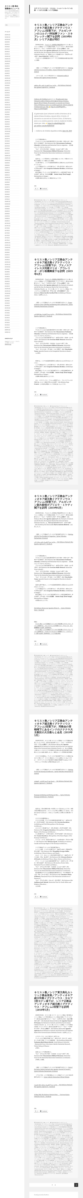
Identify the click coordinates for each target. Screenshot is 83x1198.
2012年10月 (7, 293)
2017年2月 (7, 238)
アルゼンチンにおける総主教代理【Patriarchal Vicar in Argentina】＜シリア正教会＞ (53, 411)
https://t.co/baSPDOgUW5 (56, 123)
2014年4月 (7, 279)
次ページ (76, 1185)
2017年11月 (7, 225)
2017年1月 (7, 240)
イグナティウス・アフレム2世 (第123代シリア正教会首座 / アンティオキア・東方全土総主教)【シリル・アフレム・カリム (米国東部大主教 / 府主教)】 (53, 218)
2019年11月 (7, 179)
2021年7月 (7, 138)
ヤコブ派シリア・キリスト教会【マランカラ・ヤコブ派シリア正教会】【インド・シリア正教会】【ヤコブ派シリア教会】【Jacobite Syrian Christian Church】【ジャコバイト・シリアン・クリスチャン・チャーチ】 (53, 963)
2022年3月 (7, 124)
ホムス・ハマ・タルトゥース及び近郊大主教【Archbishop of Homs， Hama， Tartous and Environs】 (53, 958)
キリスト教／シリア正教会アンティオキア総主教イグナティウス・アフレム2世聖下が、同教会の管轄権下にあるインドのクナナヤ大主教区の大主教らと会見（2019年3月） (53, 728)
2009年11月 (7, 332)
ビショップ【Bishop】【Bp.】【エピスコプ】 (47, 444)
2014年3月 (7, 281)
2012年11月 (7, 291)
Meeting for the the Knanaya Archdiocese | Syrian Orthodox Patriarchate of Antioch (53, 771)
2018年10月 (7, 204)
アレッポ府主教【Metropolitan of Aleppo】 (52, 416)
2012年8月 (7, 298)
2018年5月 (7, 211)
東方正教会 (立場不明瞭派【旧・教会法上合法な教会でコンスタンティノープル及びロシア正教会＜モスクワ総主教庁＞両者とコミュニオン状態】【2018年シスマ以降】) (53, 238)
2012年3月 (7, 303)
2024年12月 (7, 56)
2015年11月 (7, 264)
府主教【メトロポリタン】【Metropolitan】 (51, 236)
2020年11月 (7, 158)
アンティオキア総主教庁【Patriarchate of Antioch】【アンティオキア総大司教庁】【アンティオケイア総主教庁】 (53, 216)
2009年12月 (7, 329)
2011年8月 (7, 313)
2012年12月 (7, 288)
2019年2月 (7, 199)
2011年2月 (7, 325)
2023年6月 (7, 92)
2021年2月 (7, 150)
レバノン (51, 235)
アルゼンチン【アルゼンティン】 (41, 203)
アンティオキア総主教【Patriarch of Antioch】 (53, 212)
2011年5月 (7, 317)
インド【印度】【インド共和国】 (56, 925)
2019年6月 (7, 189)
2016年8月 (7, 252)
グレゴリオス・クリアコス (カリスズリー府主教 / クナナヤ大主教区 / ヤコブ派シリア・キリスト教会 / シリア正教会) (53, 940)
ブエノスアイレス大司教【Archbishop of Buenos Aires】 (53, 446)
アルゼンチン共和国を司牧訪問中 (54, 44)
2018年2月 (7, 218)
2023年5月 (7, 95)
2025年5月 (7, 44)
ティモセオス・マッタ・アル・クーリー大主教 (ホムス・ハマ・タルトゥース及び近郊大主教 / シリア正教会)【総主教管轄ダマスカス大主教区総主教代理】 (53, 954)
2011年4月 (7, 320)
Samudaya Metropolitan (64, 908)
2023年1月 (7, 102)
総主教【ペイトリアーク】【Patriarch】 (44, 245)
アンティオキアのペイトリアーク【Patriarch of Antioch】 (59, 208)
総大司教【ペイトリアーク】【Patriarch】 (52, 1173)
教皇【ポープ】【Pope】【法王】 (41, 471)
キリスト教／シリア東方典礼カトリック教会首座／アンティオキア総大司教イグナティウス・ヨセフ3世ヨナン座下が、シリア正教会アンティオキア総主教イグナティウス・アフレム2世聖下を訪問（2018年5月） (53, 1001)
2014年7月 (7, 274)
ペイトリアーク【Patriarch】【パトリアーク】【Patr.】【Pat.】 (55, 233)
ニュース (47, 200)
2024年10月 (7, 61)
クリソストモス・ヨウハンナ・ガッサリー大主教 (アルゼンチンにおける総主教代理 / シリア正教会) (53, 227)
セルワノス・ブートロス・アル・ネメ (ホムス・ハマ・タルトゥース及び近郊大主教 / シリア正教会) (53, 952)
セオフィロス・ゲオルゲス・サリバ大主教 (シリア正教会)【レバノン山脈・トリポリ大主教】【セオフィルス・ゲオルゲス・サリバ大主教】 (53, 951)
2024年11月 (7, 58)
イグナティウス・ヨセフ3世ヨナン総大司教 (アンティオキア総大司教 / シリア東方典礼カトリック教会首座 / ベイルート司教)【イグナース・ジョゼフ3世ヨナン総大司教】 (53, 1138)
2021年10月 (7, 131)
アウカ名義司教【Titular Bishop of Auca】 (43, 409)
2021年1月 (7, 153)
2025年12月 (7, 34)
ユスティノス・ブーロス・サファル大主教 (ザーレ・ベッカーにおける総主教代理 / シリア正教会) (53, 965)
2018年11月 (7, 201)
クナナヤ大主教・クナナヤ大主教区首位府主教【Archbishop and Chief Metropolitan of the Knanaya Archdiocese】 (51, 935)
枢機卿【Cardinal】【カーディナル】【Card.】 (57, 478)
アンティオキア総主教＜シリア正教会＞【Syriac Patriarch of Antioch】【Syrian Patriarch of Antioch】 (53, 213)
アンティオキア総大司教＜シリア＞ (57, 1134)
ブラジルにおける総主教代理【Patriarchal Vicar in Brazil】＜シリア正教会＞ (51, 447)
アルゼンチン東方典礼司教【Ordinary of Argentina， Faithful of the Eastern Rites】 (52, 412)
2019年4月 (7, 194)
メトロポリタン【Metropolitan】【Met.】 (50, 457)
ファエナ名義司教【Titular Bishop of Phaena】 (55, 1154)
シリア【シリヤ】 (57, 229)
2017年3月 (7, 235)
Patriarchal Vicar (55, 200)
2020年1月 (7, 175)
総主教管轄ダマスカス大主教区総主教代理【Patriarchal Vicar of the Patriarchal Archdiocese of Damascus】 (53, 976)
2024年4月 (7, 68)
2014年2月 (7, 283)
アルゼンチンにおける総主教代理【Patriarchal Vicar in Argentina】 (53, 409)
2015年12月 (7, 262)
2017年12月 (7, 223)
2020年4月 (7, 170)
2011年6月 (7, 315)
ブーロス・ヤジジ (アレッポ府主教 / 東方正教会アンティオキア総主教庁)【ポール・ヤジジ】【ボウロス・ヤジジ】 (53, 232)
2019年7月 (7, 187)
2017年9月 (7, 228)
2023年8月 (7, 88)
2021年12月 (7, 129)
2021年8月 (7, 136)
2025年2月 (7, 51)
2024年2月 (7, 73)
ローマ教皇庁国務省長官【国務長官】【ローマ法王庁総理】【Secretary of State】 (53, 463)
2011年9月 (7, 310)
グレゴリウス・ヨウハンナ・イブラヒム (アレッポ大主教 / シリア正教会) (50, 436)
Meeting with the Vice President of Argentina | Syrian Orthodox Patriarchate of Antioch (53, 536)
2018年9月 (7, 206)
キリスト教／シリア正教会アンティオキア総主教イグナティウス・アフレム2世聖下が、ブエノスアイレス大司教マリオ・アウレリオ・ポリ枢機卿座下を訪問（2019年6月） (53, 267)
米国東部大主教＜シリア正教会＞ (50, 705)
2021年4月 (7, 146)
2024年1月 (7, 75)
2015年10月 (7, 267)
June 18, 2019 (67, 131)
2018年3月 (7, 216)
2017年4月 (7, 233)
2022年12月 (7, 104)
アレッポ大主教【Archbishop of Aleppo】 (56, 415)
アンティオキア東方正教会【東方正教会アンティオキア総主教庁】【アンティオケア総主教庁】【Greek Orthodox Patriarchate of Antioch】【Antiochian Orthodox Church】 (53, 211)
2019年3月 (7, 196)
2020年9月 (7, 163)
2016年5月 (7, 254)
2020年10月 (7, 160)
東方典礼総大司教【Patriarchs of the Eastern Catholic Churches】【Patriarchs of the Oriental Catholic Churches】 (53, 1170)
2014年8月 (7, 271)
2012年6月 (7, 300)
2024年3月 (7, 71)
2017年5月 (7, 230)
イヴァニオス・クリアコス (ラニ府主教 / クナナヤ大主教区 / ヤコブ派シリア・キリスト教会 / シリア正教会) (53, 921)
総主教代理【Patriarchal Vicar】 (61, 245)
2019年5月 (7, 192)
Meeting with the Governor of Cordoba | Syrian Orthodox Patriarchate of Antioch (53, 70)
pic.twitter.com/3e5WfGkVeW (44, 126)
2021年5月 (7, 143)
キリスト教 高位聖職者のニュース (12, 7)
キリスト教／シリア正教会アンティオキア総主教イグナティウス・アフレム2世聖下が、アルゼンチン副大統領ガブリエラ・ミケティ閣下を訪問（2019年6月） (53, 501)
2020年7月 (7, 167)
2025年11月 (7, 37)
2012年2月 (7, 305)
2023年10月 (7, 83)
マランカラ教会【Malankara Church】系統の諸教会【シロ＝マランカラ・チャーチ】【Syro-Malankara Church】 (53, 959)
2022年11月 (7, 107)
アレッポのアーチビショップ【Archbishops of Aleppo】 (53, 206)
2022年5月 (7, 121)
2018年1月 (7, 221)
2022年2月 (7, 126)
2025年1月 (7, 54)
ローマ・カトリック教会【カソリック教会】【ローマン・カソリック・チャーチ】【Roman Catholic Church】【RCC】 (53, 458)
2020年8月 (7, 165)
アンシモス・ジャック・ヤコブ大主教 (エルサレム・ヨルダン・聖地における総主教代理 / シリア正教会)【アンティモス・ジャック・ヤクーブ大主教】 (53, 914)
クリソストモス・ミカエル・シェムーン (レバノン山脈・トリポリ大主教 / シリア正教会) (53, 433)
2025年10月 (7, 39)
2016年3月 (7, 257)
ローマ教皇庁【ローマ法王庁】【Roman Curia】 (57, 462)
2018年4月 (7, 213)
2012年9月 (7, 296)
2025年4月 (7, 46)
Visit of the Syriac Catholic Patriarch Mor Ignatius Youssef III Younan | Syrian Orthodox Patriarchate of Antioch (53, 1069)
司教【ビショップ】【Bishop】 (44, 468)
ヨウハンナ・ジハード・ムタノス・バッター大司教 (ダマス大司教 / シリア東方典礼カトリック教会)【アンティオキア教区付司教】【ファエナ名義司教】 (53, 1159)
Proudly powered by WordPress (41, 1194)
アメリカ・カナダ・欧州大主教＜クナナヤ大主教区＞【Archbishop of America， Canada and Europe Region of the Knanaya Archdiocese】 (52, 911)
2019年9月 (7, 182)
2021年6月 (7, 141)
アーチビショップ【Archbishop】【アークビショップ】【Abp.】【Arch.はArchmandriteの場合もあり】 (53, 200)
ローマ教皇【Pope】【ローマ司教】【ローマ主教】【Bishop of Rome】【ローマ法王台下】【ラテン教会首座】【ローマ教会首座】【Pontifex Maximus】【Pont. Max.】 (52, 461)
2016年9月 (7, 250)
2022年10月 (7, 109)
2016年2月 (7, 259)
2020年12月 (7, 155)
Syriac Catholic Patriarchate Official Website (56, 1077)
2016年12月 (7, 242)
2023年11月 (7, 80)
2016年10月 (7, 247)
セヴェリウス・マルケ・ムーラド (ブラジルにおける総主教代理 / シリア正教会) (53, 686)
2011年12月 (7, 308)
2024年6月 (7, 63)
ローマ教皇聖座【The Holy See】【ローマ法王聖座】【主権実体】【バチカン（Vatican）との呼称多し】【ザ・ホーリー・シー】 (53, 466)
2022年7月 (7, 117)
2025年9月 (7, 42)
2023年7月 (7, 90)
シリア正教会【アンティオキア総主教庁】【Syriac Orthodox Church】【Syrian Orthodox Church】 (53, 229)
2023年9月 (7, 85)
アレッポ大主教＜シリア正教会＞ (53, 207)
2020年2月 (7, 172)
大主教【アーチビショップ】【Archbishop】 (62, 468)
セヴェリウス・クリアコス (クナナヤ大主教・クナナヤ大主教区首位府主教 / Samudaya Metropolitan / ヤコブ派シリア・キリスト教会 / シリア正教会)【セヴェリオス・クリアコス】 (53, 949)
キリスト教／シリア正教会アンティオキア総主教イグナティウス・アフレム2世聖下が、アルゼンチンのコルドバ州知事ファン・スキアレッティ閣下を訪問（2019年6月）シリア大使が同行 (53, 32)
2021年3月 (7, 148)
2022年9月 (7, 112)
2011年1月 (7, 327)
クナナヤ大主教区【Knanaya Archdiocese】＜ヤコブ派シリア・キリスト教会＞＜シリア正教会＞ (50, 936)
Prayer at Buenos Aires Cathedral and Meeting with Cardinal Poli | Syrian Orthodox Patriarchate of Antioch (53, 304)
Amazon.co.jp (8, 344)
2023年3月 (7, 100)
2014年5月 (7, 276)
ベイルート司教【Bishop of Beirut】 (64, 1156)
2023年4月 (7, 97)
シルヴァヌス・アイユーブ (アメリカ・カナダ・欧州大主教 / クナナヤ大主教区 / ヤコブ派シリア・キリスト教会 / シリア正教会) (53, 945)
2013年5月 (7, 286)
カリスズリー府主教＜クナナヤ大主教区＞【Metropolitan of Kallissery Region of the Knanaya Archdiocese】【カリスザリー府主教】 (53, 933)
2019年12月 (7, 177)
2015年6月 (7, 269)
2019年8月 (7, 184)
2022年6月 (7, 119)
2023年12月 (7, 78)
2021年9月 (7, 133)
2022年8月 (7, 114)
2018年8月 (7, 208)
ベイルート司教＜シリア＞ (40, 1157)
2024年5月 (7, 66)
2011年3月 (7, 322)
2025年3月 (7, 49)
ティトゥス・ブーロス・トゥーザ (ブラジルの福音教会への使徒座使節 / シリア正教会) (53, 688)
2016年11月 (7, 245)
